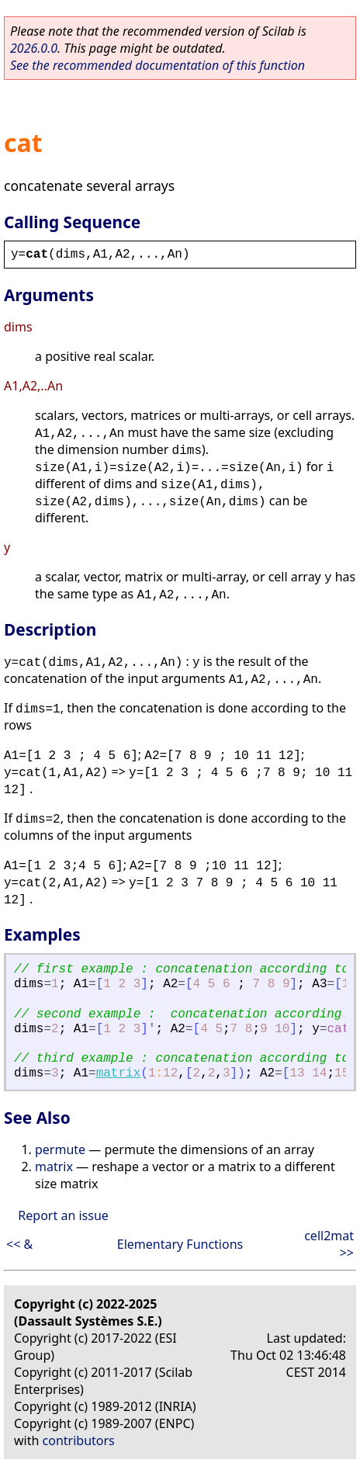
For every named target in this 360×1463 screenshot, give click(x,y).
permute (60, 1149)
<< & (19, 1244)
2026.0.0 (33, 48)
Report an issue (63, 1215)
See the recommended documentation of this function (157, 65)
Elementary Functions (180, 1244)
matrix (118, 1073)
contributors (79, 1440)
